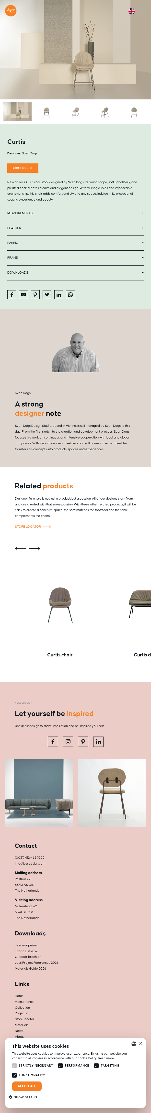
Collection (22, 1007)
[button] (24, 1097)
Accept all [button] (27, 1086)
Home (19, 996)
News (19, 1031)
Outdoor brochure (28, 957)
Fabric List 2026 (26, 951)
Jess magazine (26, 945)
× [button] (140, 1044)
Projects (21, 1013)
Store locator (33, 527)
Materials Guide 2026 (30, 968)
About (19, 1036)
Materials (21, 1025)
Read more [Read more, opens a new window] (106, 1058)
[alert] (75, 1073)
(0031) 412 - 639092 (29, 857)
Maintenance (24, 1002)
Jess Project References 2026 (36, 962)
